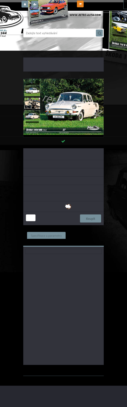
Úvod (29, 50)
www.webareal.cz (63, 378)
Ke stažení (76, 242)
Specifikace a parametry (46, 235)
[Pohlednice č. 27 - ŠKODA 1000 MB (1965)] (63, 80)
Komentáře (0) (52, 242)
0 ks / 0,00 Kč (92, 2)
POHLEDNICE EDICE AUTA (84, 50)
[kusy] (30, 217)
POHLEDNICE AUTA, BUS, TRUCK (52, 50)
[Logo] (49, 18)
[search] (99, 33)
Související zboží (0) (82, 235)
